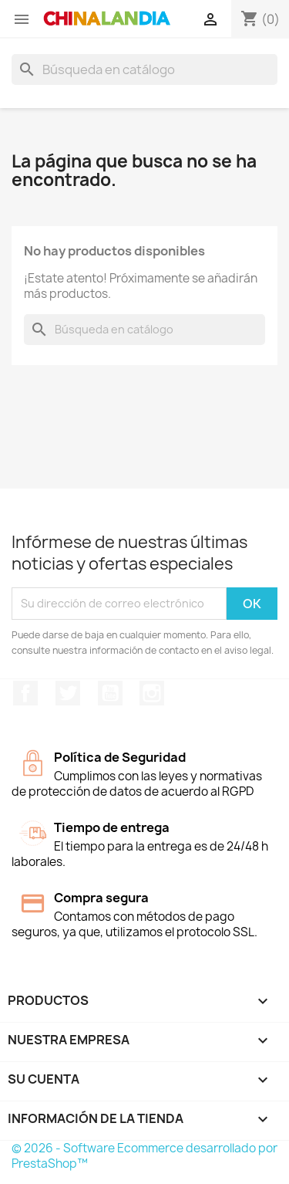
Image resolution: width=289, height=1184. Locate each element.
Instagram (151, 693)
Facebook (25, 693)
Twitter (67, 693)
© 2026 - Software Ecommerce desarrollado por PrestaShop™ (144, 1156)
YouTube (110, 693)
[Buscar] (144, 69)
